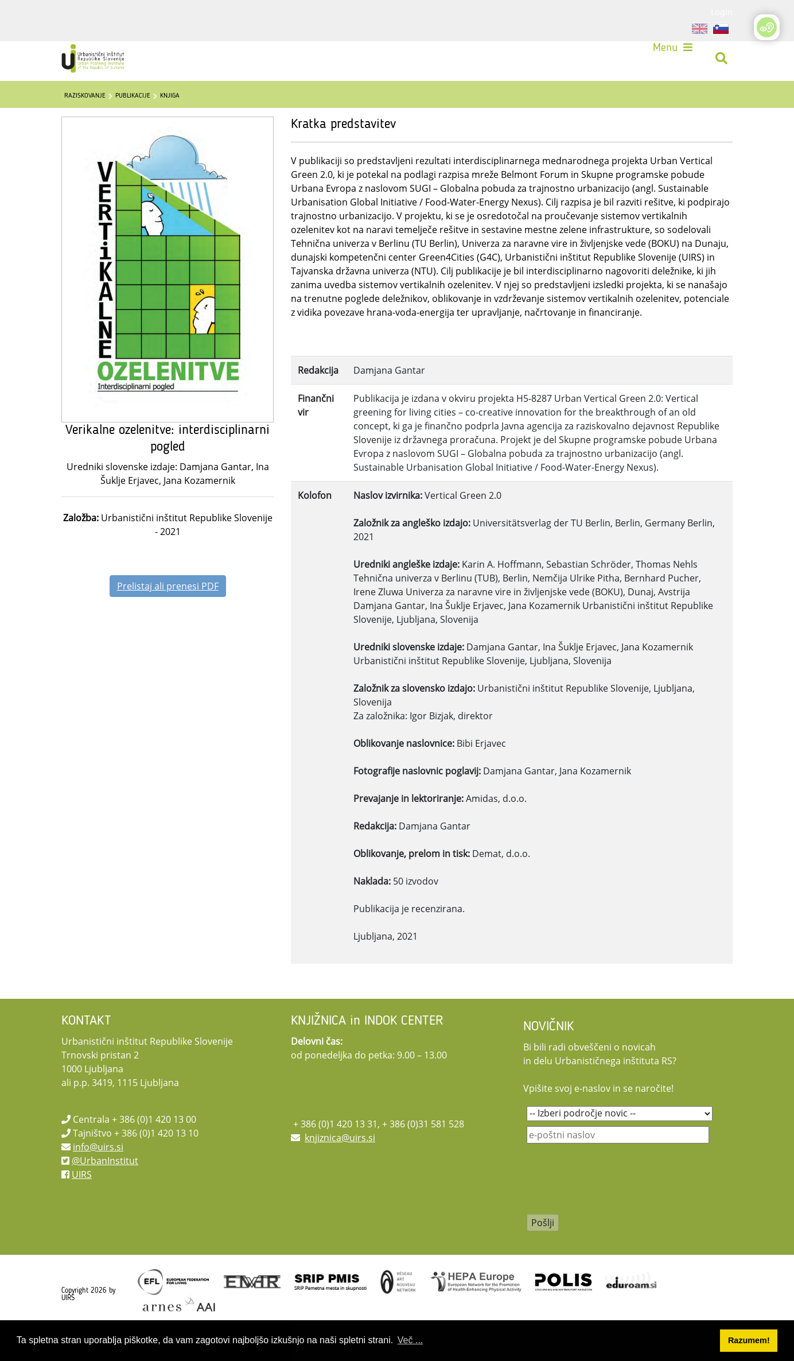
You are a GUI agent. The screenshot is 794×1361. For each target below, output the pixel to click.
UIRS (82, 1201)
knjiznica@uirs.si (340, 1164)
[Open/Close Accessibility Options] (767, 27)
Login (722, 11)
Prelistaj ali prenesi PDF (168, 613)
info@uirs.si (98, 1174)
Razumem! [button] (749, 1340)
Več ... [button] (410, 1340)
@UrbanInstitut (105, 1187)
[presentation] (614, 1213)
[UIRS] (102, 63)
